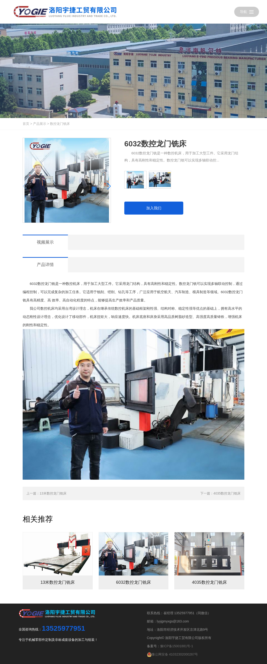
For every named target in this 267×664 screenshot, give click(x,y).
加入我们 (153, 208)
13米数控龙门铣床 (53, 493)
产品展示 (39, 124)
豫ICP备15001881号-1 (176, 646)
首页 (26, 124)
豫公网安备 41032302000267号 (172, 654)
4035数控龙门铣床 (227, 493)
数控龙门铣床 (60, 124)
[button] (109, 186)
